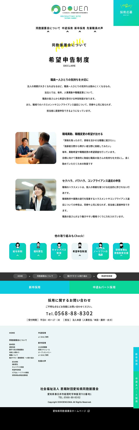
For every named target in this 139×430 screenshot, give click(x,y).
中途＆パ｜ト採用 (136, 389)
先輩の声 (42, 361)
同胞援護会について (48, 28)
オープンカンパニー (44, 352)
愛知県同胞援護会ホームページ (69, 411)
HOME (12, 333)
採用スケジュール (44, 349)
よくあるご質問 (43, 337)
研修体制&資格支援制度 (20, 375)
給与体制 (15, 362)
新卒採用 (79, 28)
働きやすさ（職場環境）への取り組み (21, 358)
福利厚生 (15, 364)
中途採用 (67, 28)
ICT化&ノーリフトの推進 (20, 372)
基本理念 (12, 344)
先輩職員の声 (95, 28)
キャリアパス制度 (18, 367)
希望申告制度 (16, 370)
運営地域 (12, 347)
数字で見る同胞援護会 (16, 349)
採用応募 (126, 13)
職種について (13, 355)
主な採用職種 (42, 347)
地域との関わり (14, 352)
